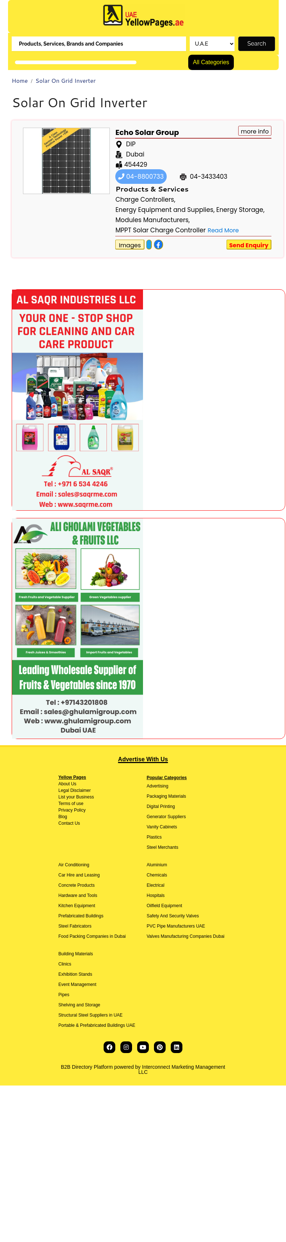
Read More (223, 230)
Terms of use (71, 803)
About (64, 783)
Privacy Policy (72, 810)
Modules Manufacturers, (152, 220)
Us (73, 783)
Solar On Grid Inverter (65, 80)
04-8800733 (140, 176)
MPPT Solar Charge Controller (160, 230)
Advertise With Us (143, 759)
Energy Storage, (240, 209)
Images (130, 245)
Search (256, 43)
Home (20, 80)
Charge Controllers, (145, 199)
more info (255, 131)
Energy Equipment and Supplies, (164, 209)
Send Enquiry (248, 245)
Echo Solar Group (147, 132)
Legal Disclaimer (74, 790)
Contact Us (69, 823)
